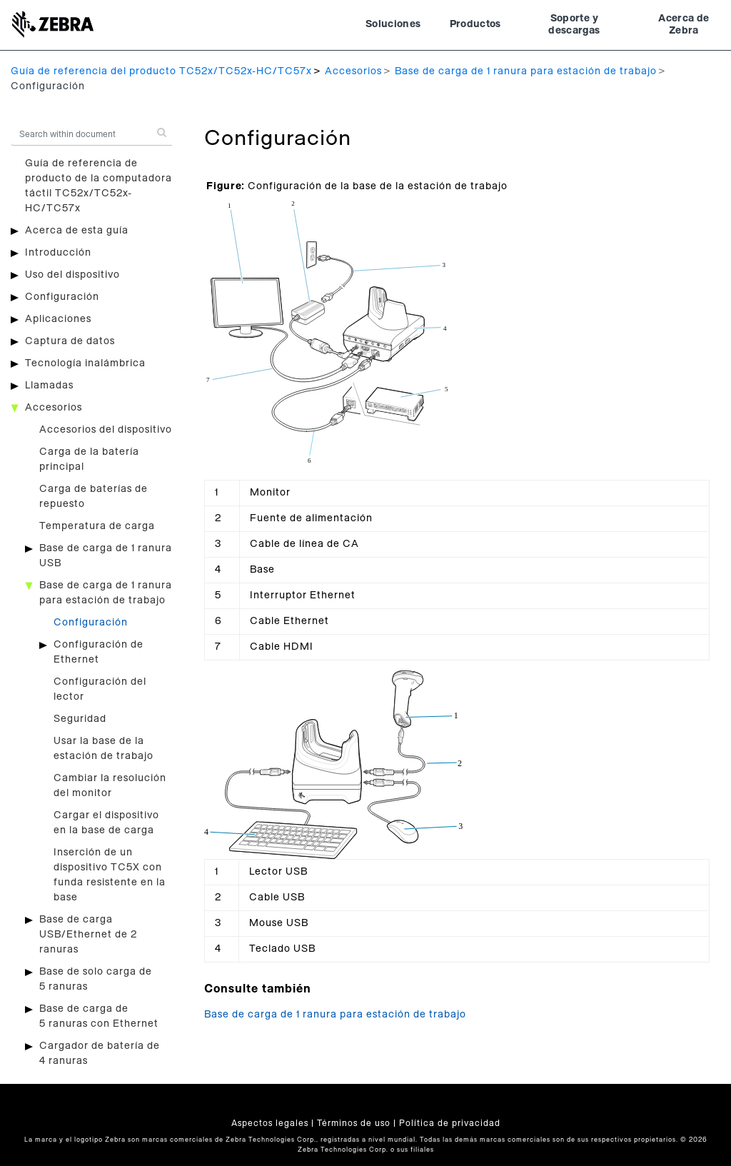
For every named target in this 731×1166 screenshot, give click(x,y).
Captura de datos (70, 341)
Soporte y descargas (574, 25)
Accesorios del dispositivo (105, 430)
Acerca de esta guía (76, 231)
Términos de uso (353, 1123)
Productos (475, 24)
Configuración (62, 297)
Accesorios (353, 71)
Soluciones (393, 24)
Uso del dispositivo (72, 275)
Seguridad (80, 719)
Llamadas (49, 386)
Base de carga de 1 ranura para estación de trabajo (526, 71)
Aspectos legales (269, 1123)
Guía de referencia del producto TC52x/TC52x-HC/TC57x (161, 71)
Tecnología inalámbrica (85, 363)
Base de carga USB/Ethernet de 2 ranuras (88, 935)
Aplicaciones (58, 319)
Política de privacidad (449, 1123)
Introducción (58, 253)
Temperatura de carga (97, 526)
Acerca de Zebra (683, 25)
